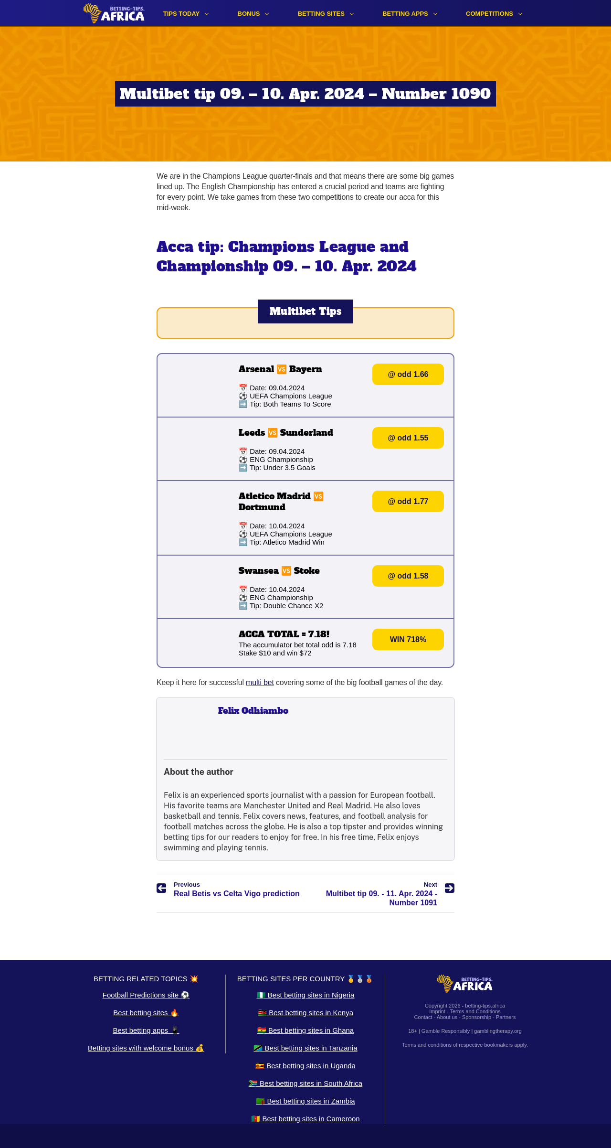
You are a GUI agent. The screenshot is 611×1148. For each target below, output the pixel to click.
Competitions (489, 13)
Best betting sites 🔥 (146, 1013)
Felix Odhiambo (253, 711)
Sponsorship (476, 1017)
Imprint (437, 1011)
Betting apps (405, 13)
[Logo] (114, 13)
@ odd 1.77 (408, 501)
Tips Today (181, 13)
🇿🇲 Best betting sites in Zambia (305, 1101)
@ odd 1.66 (408, 374)
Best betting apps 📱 (146, 1030)
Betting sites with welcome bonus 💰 (146, 1048)
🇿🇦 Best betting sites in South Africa (305, 1083)
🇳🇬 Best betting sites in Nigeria (306, 995)
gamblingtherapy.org (497, 1031)
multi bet (260, 682)
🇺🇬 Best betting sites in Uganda (305, 1066)
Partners (506, 1017)
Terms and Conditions (475, 1011)
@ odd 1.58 (408, 576)
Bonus (249, 13)
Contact (423, 1017)
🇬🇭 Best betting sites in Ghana (305, 1030)
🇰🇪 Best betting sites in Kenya (305, 1013)
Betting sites (321, 13)
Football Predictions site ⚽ (146, 995)
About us (447, 1017)
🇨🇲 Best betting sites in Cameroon (305, 1119)
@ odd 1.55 (408, 438)
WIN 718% (408, 639)
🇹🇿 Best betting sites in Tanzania (305, 1048)
